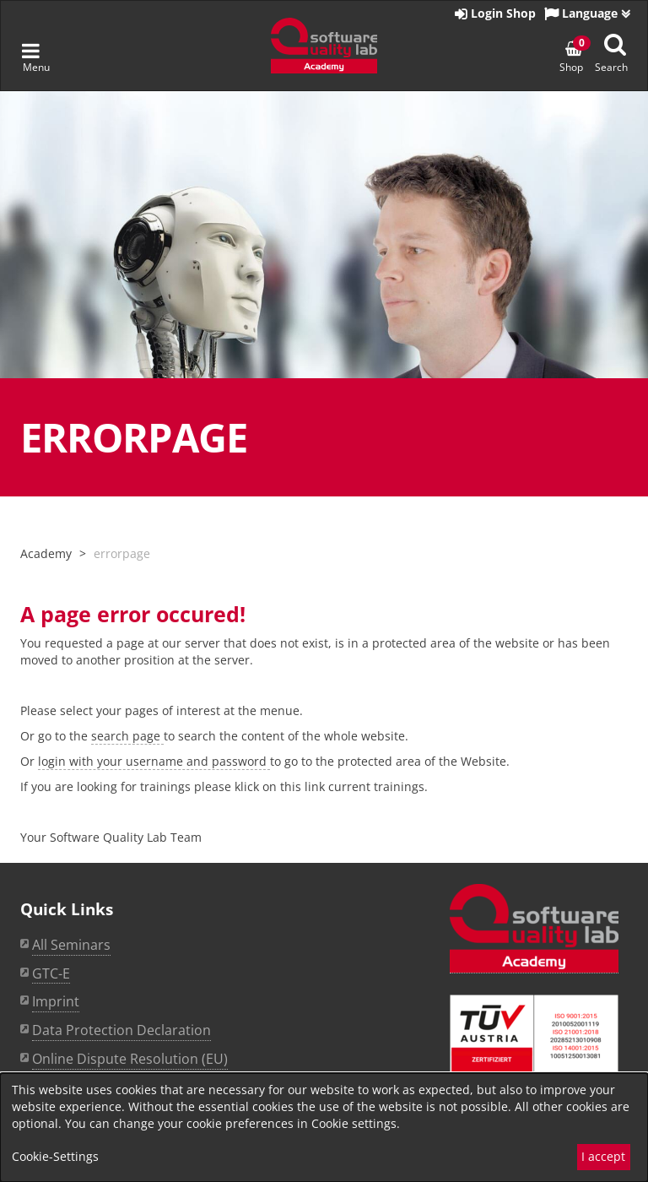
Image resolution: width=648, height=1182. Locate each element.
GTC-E (51, 973)
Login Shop (495, 13)
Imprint (55, 1001)
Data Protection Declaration (121, 1030)
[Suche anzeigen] (615, 44)
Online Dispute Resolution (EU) (130, 1058)
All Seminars (71, 944)
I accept (603, 1156)
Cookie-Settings (55, 1156)
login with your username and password (154, 761)
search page (127, 736)
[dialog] (324, 1127)
